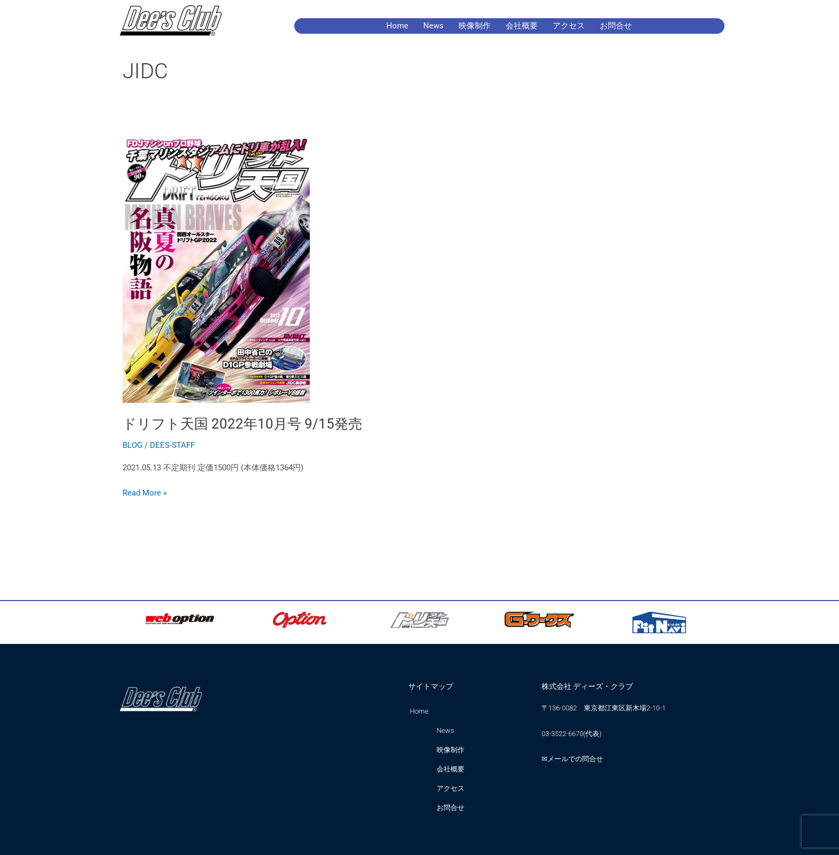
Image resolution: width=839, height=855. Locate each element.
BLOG (132, 445)
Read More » (145, 492)
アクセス (569, 26)
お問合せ (616, 26)
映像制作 (475, 26)
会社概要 (522, 26)
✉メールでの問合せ (572, 759)
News (433, 26)
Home (397, 26)
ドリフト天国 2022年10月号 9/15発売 (242, 424)
